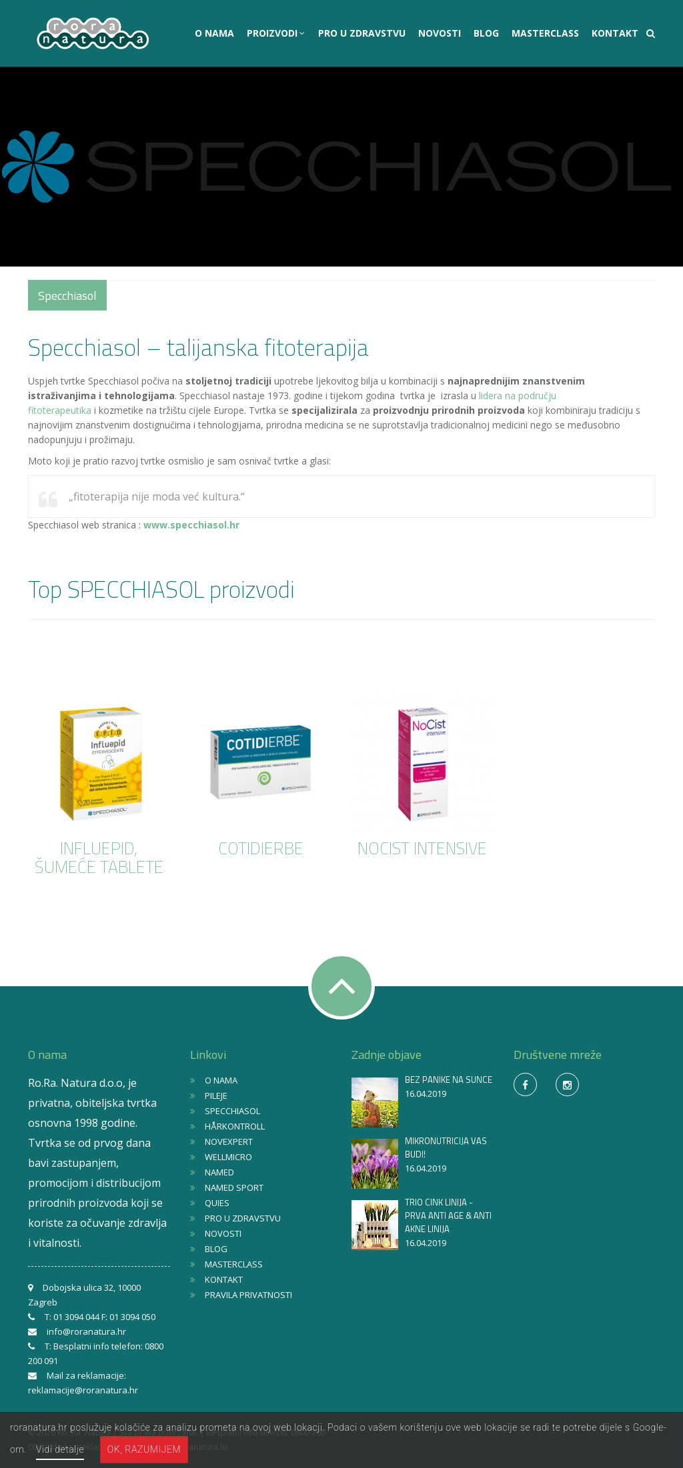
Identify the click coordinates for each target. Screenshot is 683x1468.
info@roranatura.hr (86, 1331)
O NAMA (214, 33)
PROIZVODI (273, 33)
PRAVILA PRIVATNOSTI (248, 1295)
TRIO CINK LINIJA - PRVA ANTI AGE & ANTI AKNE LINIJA (448, 1215)
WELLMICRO (228, 1157)
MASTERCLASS (545, 33)
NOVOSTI (439, 33)
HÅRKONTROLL (235, 1126)
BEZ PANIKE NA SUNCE (448, 1079)
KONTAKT (615, 33)
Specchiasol (67, 296)
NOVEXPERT (229, 1141)
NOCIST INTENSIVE (422, 848)
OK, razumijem (144, 1449)
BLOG (486, 33)
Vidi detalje (60, 1449)
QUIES (217, 1203)
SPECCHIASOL (232, 1111)
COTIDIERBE (260, 848)
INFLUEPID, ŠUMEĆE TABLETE (99, 858)
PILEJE (216, 1095)
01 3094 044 (76, 1317)
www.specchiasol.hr (191, 524)
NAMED (219, 1172)
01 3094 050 (132, 1317)
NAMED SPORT (234, 1187)
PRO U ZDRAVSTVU (362, 33)
